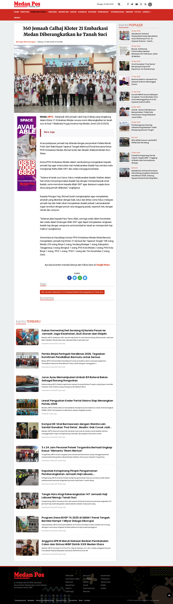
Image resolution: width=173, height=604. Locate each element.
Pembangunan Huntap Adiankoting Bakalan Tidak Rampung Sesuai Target (144, 127)
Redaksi (31, 600)
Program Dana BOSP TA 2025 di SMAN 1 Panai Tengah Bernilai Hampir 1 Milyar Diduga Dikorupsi (76, 519)
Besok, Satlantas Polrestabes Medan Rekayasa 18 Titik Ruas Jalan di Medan (145, 53)
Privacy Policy (61, 600)
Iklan (81, 600)
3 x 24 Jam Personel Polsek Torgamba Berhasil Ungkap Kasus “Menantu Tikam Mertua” (77, 449)
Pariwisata (105, 579)
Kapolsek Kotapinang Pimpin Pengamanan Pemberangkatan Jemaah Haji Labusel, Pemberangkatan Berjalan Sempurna (69, 474)
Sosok (85, 585)
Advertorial (105, 582)
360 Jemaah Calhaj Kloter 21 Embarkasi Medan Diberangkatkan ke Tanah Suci (72, 292)
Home (16, 12)
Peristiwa (24, 12)
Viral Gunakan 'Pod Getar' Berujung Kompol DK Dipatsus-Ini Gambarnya (144, 66)
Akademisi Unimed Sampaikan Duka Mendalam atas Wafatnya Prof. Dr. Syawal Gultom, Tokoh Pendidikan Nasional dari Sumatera (145, 39)
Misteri (86, 582)
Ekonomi (92, 12)
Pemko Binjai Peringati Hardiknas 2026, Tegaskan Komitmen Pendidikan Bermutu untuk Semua (73, 355)
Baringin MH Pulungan (26, 42)
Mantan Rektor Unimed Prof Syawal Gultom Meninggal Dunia (144, 82)
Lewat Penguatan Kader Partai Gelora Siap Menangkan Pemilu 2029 (77, 402)
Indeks (17, 18)
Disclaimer (73, 600)
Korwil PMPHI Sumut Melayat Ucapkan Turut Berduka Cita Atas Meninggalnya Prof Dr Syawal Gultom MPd (145, 98)
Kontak (87, 600)
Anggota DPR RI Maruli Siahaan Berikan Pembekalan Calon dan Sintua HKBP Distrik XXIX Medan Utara (75, 542)
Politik (138, 12)
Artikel (103, 588)
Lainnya (146, 12)
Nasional (53, 12)
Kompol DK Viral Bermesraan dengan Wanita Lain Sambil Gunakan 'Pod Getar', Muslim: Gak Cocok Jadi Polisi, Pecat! (76, 427)
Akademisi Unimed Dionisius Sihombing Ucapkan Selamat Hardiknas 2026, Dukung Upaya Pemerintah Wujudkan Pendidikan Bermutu (145, 175)
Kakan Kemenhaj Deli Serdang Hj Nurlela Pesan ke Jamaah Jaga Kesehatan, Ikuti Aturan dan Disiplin (74, 332)
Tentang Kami (20, 600)
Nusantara (64, 12)
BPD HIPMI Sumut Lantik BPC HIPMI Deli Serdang (144, 141)
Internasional (117, 12)
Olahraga (82, 12)
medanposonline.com (141, 600)
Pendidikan (103, 12)
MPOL (51, 116)
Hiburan (129, 12)
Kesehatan (105, 575)
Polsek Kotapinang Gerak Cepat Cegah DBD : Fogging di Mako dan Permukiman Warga (144, 159)
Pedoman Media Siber (45, 600)
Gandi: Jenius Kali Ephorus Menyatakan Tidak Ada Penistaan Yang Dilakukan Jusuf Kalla (144, 113)
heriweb (156, 600)
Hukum (73, 12)
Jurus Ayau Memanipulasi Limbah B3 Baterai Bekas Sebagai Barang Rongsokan (75, 378)
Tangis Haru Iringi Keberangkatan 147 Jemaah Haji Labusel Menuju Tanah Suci (74, 495)
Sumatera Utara (38, 12)
